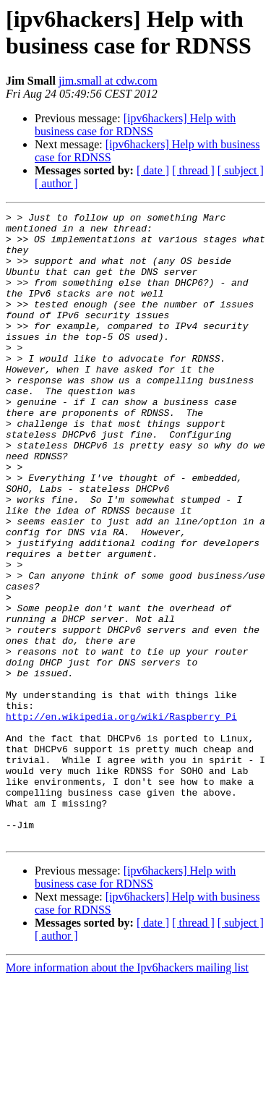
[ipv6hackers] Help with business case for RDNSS (135, 124)
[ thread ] (193, 170)
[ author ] (56, 183)
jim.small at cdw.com (108, 81)
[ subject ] (241, 170)
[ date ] (153, 170)
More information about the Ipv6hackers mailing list (127, 1093)
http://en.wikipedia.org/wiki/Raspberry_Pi (121, 818)
